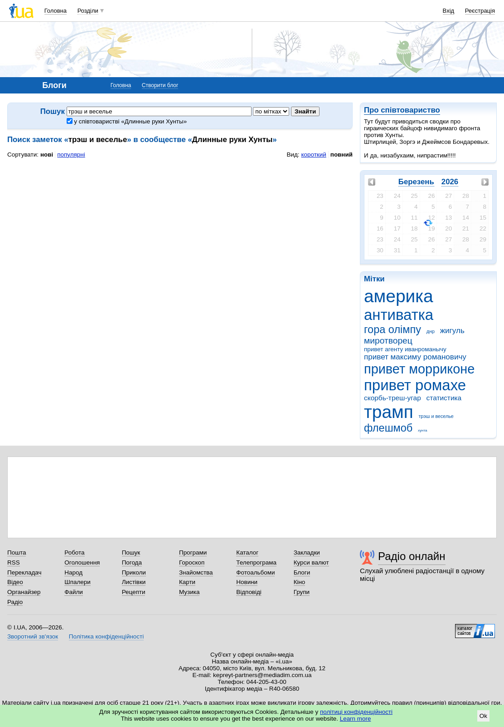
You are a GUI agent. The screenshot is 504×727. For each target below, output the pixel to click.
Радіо (15, 602)
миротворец (388, 340)
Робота (74, 552)
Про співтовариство (402, 110)
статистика (444, 398)
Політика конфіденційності (106, 636)
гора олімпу (392, 329)
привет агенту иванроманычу (405, 349)
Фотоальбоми (255, 572)
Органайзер (23, 592)
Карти (187, 582)
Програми (193, 552)
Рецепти (133, 592)
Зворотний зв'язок (32, 636)
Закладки (307, 552)
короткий (313, 154)
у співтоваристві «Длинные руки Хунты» (127, 121)
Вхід (449, 10)
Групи (302, 592)
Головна (55, 10)
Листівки (134, 582)
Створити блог (160, 85)
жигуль (452, 330)
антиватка (398, 314)
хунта (422, 430)
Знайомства (196, 572)
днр (430, 331)
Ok (483, 715)
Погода (132, 562)
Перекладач (24, 572)
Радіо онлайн (412, 556)
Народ (73, 572)
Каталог (247, 552)
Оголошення (82, 562)
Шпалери (77, 582)
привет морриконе (419, 369)
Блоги (302, 572)
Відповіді (249, 592)
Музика (189, 592)
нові (46, 154)
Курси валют (311, 562)
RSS (13, 562)
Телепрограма (256, 562)
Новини (246, 582)
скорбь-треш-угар (392, 398)
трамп (388, 412)
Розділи (88, 10)
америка (398, 296)
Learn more (355, 718)
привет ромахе (415, 385)
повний (341, 154)
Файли (73, 592)
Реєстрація (480, 10)
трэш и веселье (435, 416)
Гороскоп (191, 562)
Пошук (131, 552)
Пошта (16, 552)
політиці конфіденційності (356, 711)
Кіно (299, 582)
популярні (71, 154)
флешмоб (388, 428)
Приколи (134, 572)
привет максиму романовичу (415, 357)
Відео (15, 582)
